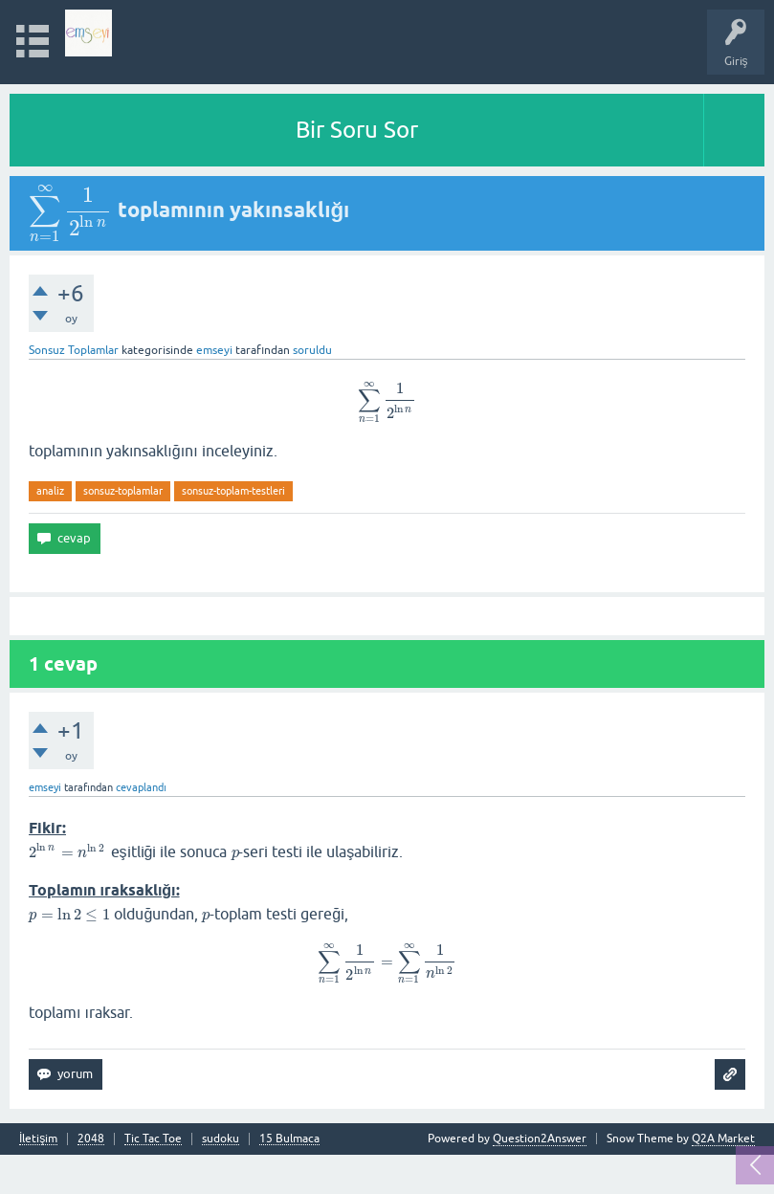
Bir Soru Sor (357, 130)
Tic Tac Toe (153, 1139)
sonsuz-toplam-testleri (233, 491)
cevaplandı (141, 787)
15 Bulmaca (289, 1139)
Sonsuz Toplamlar (74, 350)
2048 (90, 1139)
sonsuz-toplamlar (123, 491)
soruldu (312, 350)
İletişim (38, 1139)
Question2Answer (539, 1138)
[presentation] (71, 209)
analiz (50, 491)
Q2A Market (723, 1138)
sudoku (220, 1139)
